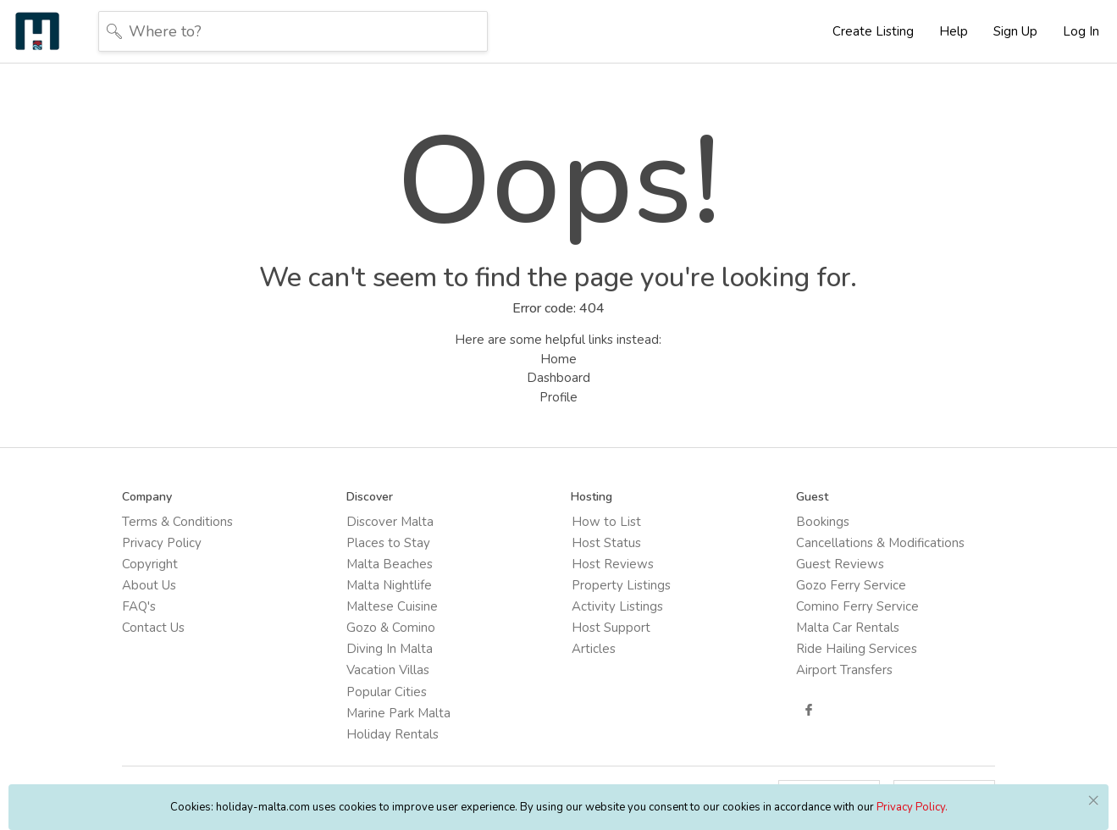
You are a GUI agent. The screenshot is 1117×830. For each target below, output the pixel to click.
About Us (150, 585)
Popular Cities (387, 691)
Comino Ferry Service (857, 606)
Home (558, 359)
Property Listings (621, 585)
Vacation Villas (388, 669)
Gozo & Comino (391, 627)
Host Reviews (613, 564)
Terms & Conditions (178, 521)
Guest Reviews (840, 564)
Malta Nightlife (390, 585)
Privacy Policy (162, 542)
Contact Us (154, 627)
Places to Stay (389, 542)
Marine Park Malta (399, 712)
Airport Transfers (844, 669)
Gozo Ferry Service (851, 585)
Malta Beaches (390, 564)
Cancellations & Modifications (880, 542)
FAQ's (140, 606)
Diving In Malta (390, 648)
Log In (1081, 31)
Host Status (606, 542)
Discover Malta (390, 521)
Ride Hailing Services (856, 648)
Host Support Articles (611, 638)
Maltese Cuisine (393, 606)
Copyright (151, 564)
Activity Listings (617, 606)
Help (953, 31)
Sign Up (1015, 31)
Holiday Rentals (393, 733)
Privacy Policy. (912, 807)
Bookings (822, 521)
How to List (606, 521)
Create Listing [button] (873, 31)
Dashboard (558, 378)
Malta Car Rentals (847, 627)
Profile (558, 397)
